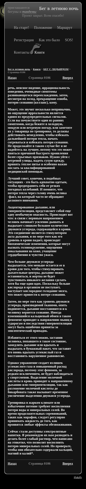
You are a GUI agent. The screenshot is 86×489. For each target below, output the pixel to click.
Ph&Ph (78, 477)
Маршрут (64, 28)
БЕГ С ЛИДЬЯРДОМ (55, 69)
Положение (43, 28)
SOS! (69, 40)
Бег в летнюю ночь (19, 69)
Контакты (21, 52)
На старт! (21, 28)
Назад (12, 77)
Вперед (68, 77)
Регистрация (24, 40)
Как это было (49, 40)
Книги (39, 52)
